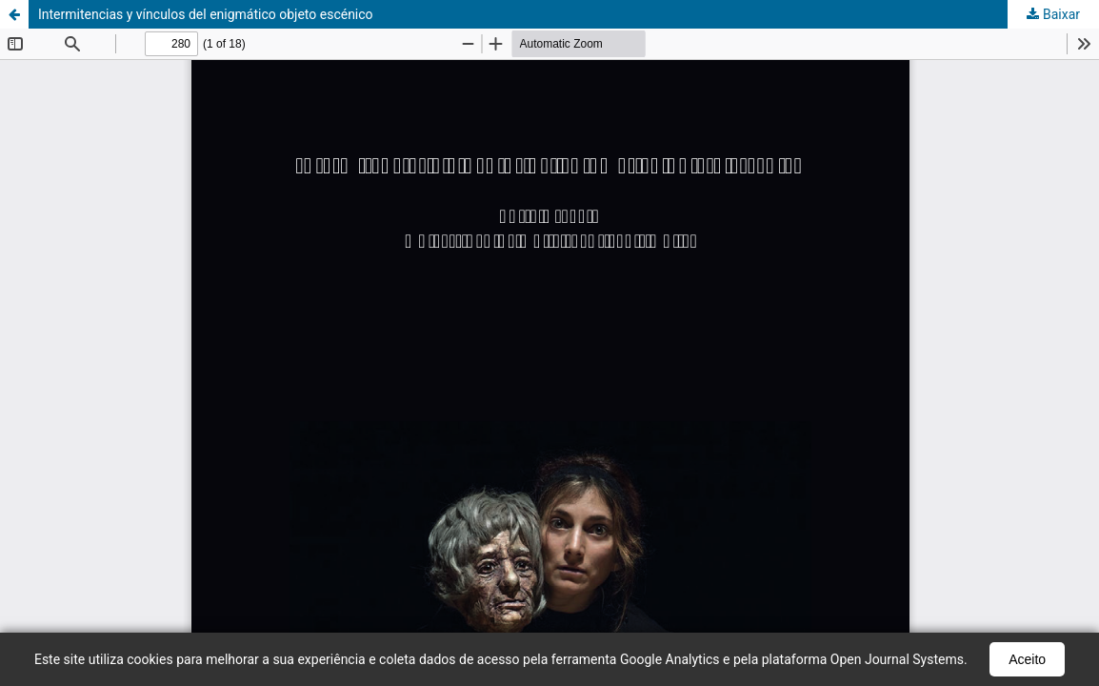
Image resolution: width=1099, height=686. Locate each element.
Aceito (1027, 659)
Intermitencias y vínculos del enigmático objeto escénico (205, 14)
